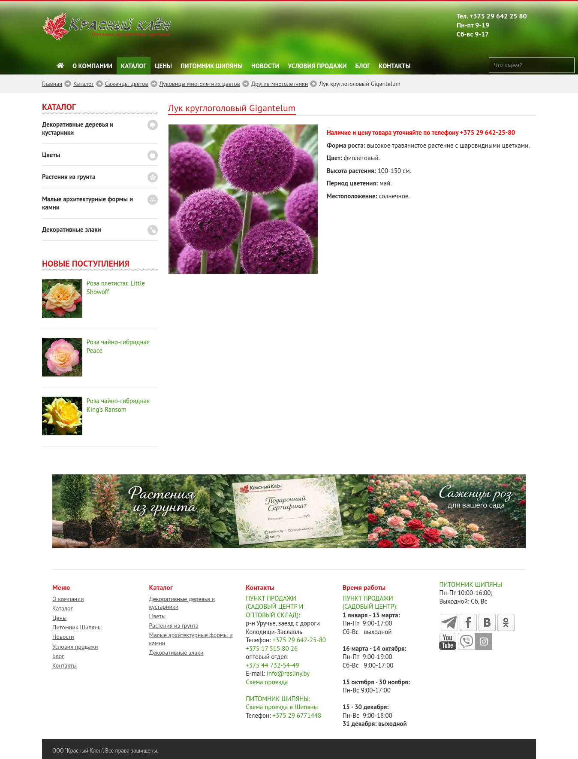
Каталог (133, 66)
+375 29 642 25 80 (498, 16)
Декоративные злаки (71, 229)
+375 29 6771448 (297, 715)
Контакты (394, 66)
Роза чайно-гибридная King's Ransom (118, 405)
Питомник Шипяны (212, 66)
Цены (163, 66)
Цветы (51, 155)
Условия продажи (317, 66)
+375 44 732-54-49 (272, 665)
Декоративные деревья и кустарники (78, 128)
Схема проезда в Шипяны (282, 707)
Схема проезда (267, 682)
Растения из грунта (68, 177)
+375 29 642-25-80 (487, 132)
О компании (92, 66)
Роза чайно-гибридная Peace (118, 346)
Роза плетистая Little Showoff (116, 287)
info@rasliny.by (288, 673)
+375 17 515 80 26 (272, 648)
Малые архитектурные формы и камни (87, 203)
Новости (265, 66)
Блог (362, 66)
